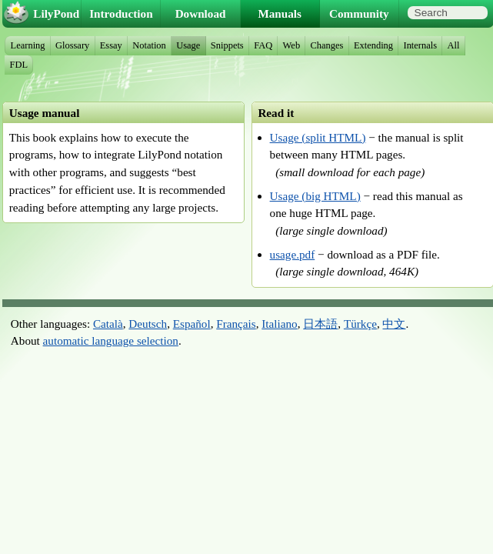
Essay (111, 45)
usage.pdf (292, 254)
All (454, 45)
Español (192, 323)
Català (108, 323)
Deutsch (147, 323)
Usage (188, 45)
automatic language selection (110, 340)
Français (235, 323)
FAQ (263, 45)
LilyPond (56, 13)
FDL (19, 64)
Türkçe (360, 323)
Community (359, 13)
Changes (327, 45)
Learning (28, 45)
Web (292, 45)
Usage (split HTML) (318, 137)
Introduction (120, 13)
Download (200, 13)
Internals (421, 45)
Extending (373, 45)
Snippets (227, 45)
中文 (393, 323)
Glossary (72, 45)
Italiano (279, 323)
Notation (149, 45)
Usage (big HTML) (315, 195)
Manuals (279, 13)
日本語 (320, 323)
